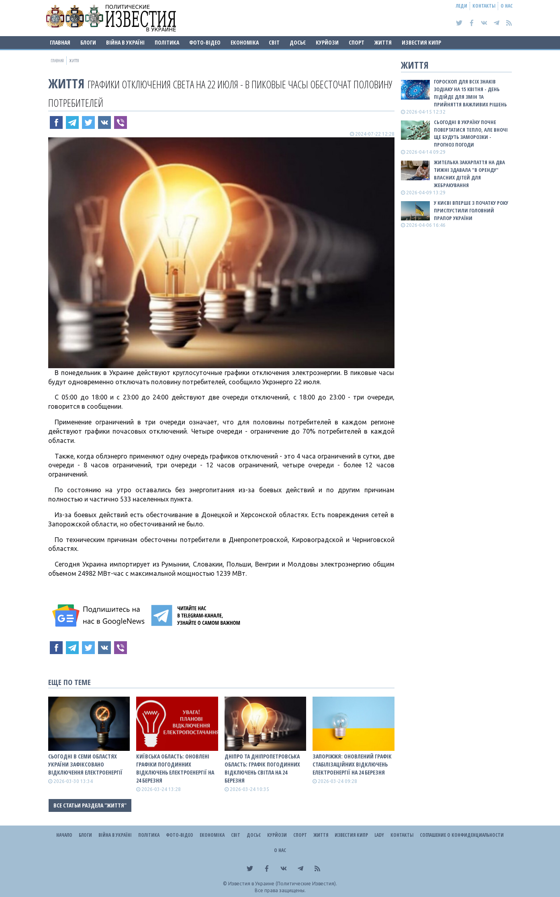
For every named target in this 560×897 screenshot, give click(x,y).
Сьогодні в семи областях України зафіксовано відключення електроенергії (85, 764)
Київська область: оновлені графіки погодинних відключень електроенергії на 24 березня (175, 768)
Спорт (356, 42)
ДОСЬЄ (298, 42)
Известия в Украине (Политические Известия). (282, 883)
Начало (64, 835)
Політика (167, 42)
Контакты (483, 5)
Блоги (88, 42)
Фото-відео (205, 42)
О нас (507, 5)
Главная (60, 42)
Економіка (245, 42)
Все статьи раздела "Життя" (90, 805)
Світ (274, 42)
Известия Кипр (421, 42)
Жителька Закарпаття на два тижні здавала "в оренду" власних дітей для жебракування (469, 174)
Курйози (327, 42)
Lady (379, 835)
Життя (383, 42)
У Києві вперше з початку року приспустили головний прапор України (471, 210)
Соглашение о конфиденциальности (462, 835)
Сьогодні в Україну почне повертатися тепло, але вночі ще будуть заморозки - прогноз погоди (471, 133)
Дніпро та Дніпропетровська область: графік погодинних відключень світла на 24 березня (262, 768)
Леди (461, 5)
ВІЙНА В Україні (125, 42)
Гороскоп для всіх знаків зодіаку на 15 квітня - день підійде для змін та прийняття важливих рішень (470, 93)
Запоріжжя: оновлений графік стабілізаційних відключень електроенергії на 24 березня (352, 764)
